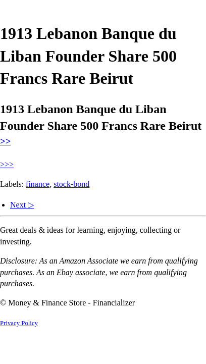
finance (37, 184)
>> (5, 141)
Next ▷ (22, 204)
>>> (7, 164)
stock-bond (71, 184)
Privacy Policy (19, 323)
